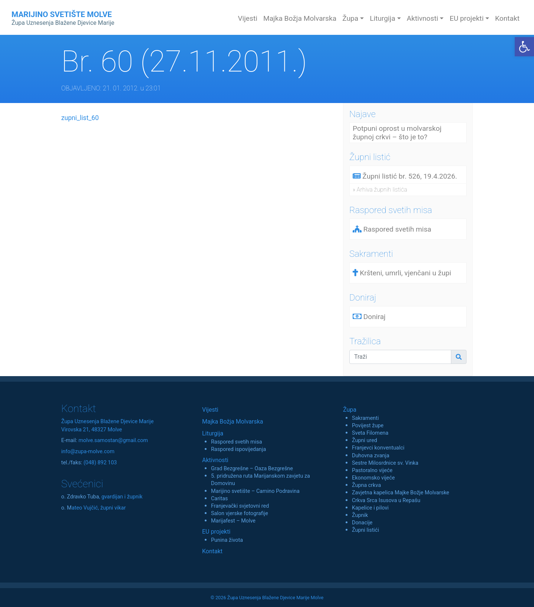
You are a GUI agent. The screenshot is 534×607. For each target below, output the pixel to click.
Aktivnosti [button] (422, 18)
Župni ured (364, 440)
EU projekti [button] (466, 18)
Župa (349, 409)
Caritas (219, 498)
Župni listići (365, 530)
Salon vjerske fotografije (239, 513)
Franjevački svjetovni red (240, 506)
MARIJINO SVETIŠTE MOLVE (62, 18)
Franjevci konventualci (378, 448)
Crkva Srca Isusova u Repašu (386, 500)
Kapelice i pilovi (370, 508)
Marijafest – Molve (233, 521)
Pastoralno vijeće (372, 470)
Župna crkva (366, 485)
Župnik (360, 515)
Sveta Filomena (370, 433)
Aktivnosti (215, 460)
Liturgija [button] (382, 18)
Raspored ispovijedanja (238, 449)
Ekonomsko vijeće (373, 478)
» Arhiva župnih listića (380, 189)
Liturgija (212, 433)
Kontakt (507, 18)
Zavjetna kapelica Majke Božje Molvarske (400, 493)
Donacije (362, 523)
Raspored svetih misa (236, 442)
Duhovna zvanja (370, 455)
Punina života (227, 540)
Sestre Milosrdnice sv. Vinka (385, 463)
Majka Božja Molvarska (299, 18)
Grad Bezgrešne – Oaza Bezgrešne (252, 468)
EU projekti (216, 531)
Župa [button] (350, 18)
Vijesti (247, 18)
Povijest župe (367, 425)
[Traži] (400, 357)
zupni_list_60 (80, 118)
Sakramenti (365, 418)
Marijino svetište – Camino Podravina (255, 491)
